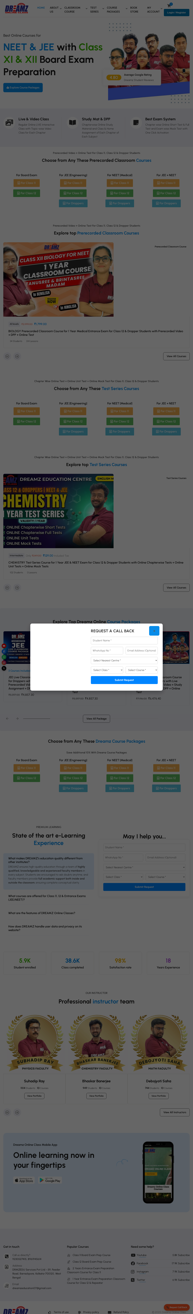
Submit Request (124, 680)
